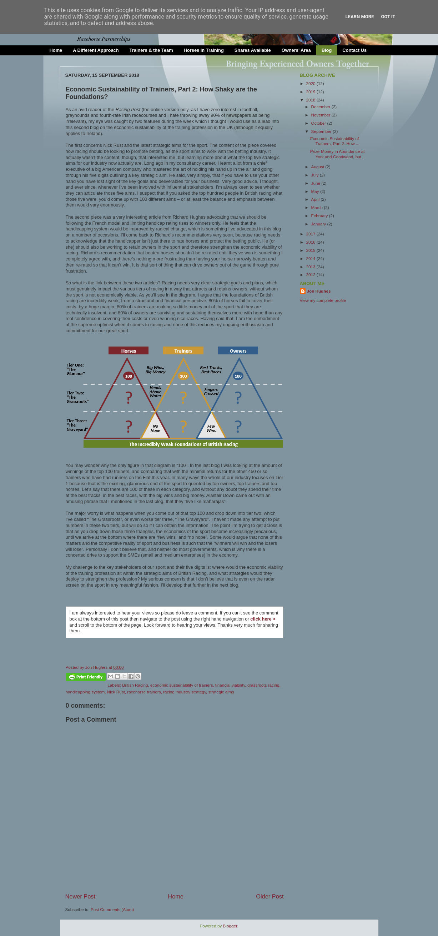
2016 (311, 242)
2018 (311, 100)
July (315, 175)
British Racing (135, 685)
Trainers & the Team (151, 50)
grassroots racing (263, 685)
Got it (388, 16)
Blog (327, 50)
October (319, 123)
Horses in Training (204, 50)
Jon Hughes (97, 667)
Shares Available (253, 50)
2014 (311, 258)
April (316, 199)
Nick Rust (116, 691)
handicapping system (85, 691)
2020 (311, 83)
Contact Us (354, 50)
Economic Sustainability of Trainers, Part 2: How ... (334, 141)
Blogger (230, 925)
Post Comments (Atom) (112, 909)
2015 (311, 250)
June (316, 183)
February (320, 215)
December (321, 106)
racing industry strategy (184, 691)
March (317, 207)
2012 (311, 274)
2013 (311, 266)
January (319, 223)
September (322, 131)
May (315, 191)
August (318, 166)
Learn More (360, 16)
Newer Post (80, 896)
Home (56, 50)
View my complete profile (323, 300)
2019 (311, 91)
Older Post (269, 896)
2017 (311, 233)
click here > (262, 619)
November (321, 115)
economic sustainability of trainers (181, 685)
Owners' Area (296, 50)
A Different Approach (96, 50)
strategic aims (221, 691)
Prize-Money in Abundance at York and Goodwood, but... (337, 154)
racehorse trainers (144, 691)
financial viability (230, 685)
